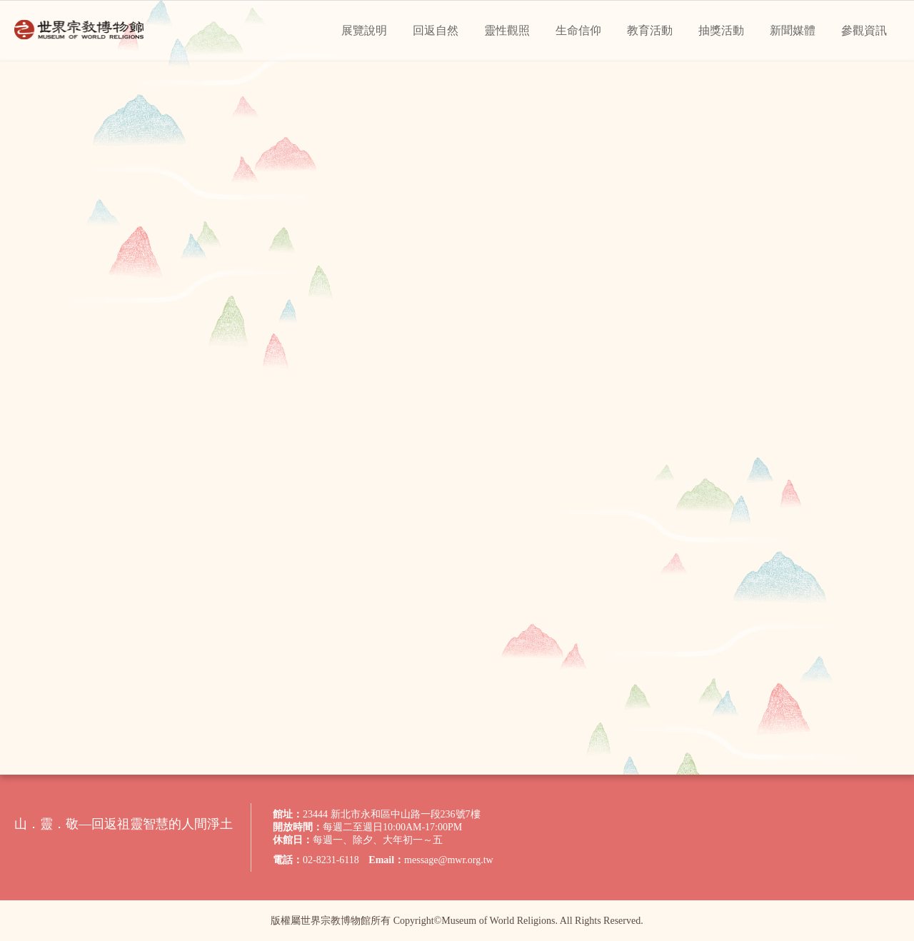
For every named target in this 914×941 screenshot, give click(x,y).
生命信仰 (578, 30)
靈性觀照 (507, 30)
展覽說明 (364, 30)
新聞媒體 (792, 30)
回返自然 (435, 30)
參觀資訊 (864, 30)
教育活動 (650, 30)
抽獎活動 (721, 30)
